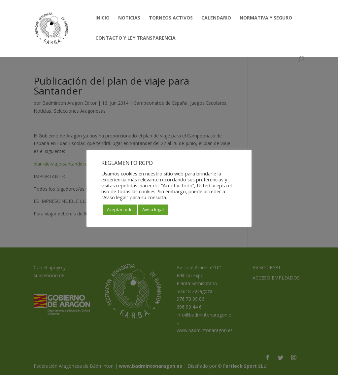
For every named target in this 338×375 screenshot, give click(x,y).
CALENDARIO (216, 18)
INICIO (102, 18)
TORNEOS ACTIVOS (171, 18)
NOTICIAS (129, 18)
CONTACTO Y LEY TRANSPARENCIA (135, 38)
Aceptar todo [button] (120, 209)
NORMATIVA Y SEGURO (266, 18)
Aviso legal (153, 209)
